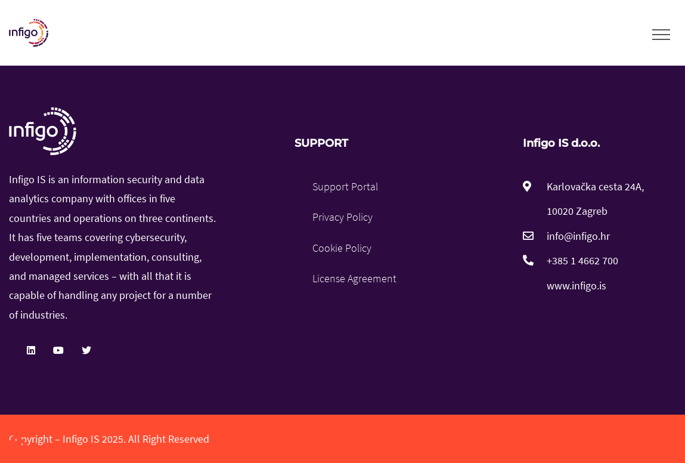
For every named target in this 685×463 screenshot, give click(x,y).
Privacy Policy (342, 217)
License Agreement (354, 278)
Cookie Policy (341, 248)
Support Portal (345, 186)
